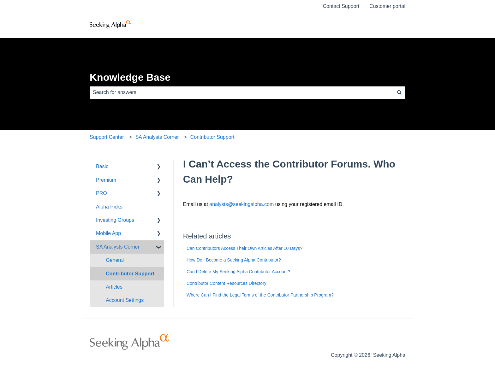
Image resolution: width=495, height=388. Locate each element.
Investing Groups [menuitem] (115, 220)
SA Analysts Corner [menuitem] (118, 247)
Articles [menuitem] (114, 287)
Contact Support (341, 6)
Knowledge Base (130, 77)
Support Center (107, 137)
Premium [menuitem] (106, 180)
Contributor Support (212, 137)
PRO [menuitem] (101, 193)
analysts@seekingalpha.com (241, 204)
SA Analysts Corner (157, 137)
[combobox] (241, 92)
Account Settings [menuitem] (125, 300)
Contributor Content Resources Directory (226, 283)
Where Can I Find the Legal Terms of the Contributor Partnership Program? (260, 294)
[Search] (399, 92)
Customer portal (387, 6)
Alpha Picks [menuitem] (109, 206)
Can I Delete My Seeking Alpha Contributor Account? (238, 271)
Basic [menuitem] (102, 166)
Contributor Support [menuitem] (130, 273)
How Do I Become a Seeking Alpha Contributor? (234, 259)
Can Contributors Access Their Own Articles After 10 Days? (244, 248)
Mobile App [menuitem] (108, 233)
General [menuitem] (115, 260)
